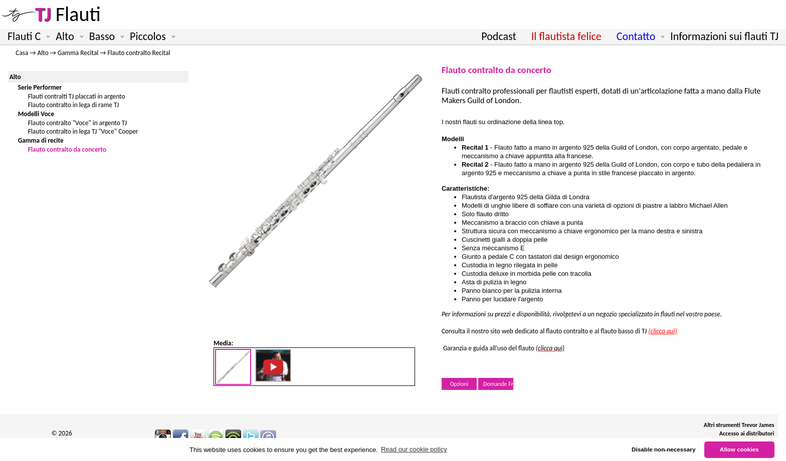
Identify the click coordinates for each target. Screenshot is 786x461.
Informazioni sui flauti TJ (724, 36)
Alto (67, 36)
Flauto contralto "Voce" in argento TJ (77, 123)
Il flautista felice (566, 36)
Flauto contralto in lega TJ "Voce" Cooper (83, 131)
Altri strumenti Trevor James (739, 424)
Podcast (498, 36)
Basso (104, 36)
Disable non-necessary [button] (663, 449)
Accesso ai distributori (746, 433)
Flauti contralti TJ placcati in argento (76, 96)
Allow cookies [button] (739, 449)
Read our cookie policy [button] (414, 449)
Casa (22, 53)
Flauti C (27, 36)
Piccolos (150, 36)
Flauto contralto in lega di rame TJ (73, 105)
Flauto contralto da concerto (67, 149)
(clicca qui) (550, 348)
